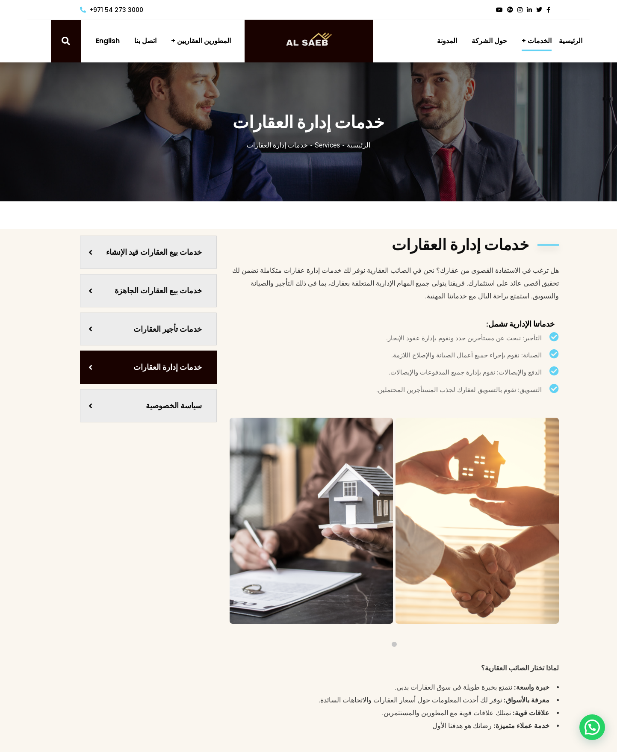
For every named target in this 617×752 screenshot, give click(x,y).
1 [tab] (394, 644)
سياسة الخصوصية (145, 405)
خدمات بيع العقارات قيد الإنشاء (145, 252)
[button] (595, 734)
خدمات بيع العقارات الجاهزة (145, 290)
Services (327, 145)
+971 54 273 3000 (111, 10)
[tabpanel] (477, 521)
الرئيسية (358, 145)
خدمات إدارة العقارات (145, 367)
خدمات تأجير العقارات (145, 328)
